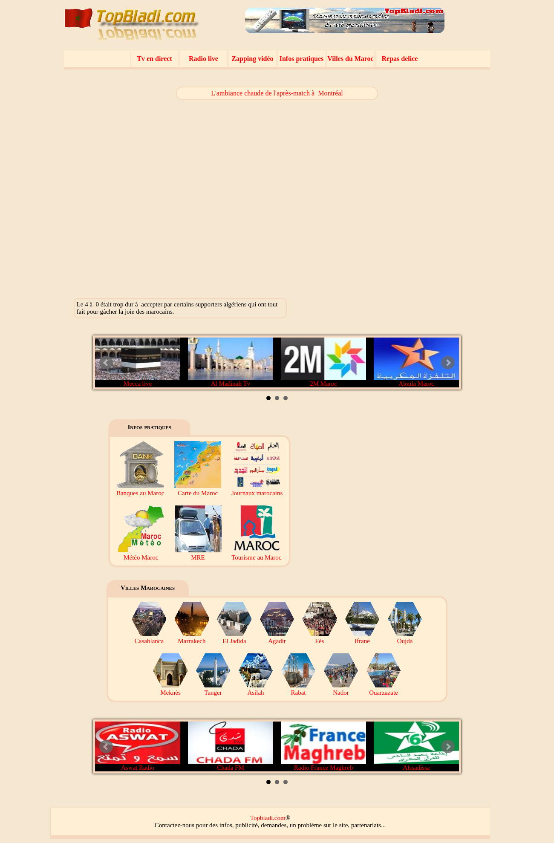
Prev (106, 363)
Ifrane (362, 637)
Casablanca (149, 637)
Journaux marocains (257, 489)
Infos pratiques (302, 58)
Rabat (298, 689)
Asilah (256, 689)
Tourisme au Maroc (256, 554)
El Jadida (234, 637)
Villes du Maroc (350, 58)
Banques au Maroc (140, 489)
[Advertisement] (425, 192)
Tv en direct (154, 58)
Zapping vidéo (252, 58)
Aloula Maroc (416, 362)
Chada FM (230, 746)
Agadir (277, 637)
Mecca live (137, 362)
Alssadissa (416, 746)
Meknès (170, 689)
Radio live (203, 58)
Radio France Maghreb (323, 746)
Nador (341, 689)
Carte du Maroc (197, 489)
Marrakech (192, 637)
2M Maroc (323, 362)
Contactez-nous (174, 825)
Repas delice (400, 58)
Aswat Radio (137, 746)
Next (448, 363)
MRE (198, 554)
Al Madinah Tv (230, 362)
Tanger (213, 689)
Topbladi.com (268, 817)
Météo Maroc (141, 554)
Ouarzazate (383, 689)
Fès (320, 637)
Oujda (405, 637)
